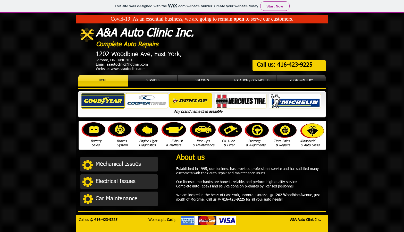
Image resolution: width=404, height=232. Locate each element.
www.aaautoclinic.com (128, 69)
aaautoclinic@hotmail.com (127, 64)
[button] (125, 164)
